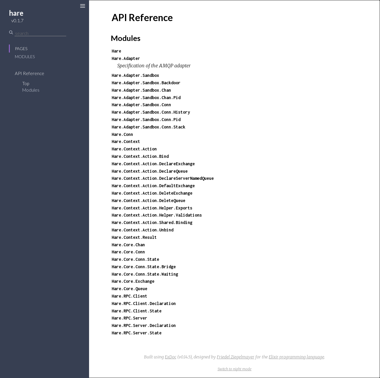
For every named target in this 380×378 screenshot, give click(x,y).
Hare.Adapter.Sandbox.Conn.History (151, 112)
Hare (116, 50)
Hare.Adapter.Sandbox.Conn (141, 104)
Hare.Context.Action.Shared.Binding (152, 222)
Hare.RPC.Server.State (137, 332)
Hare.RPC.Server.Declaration (144, 325)
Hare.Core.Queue (129, 288)
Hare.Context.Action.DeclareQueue (150, 171)
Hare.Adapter (126, 58)
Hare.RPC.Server (129, 317)
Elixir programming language (296, 357)
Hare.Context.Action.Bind (140, 156)
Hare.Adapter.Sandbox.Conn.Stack (148, 126)
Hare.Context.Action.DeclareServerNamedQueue (163, 178)
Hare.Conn (122, 134)
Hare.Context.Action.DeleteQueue (148, 200)
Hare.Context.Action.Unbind (142, 229)
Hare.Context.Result (134, 237)
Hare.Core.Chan (128, 244)
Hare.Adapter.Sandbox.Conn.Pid (146, 119)
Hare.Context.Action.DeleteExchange (152, 193)
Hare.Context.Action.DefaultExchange (153, 185)
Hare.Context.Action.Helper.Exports (152, 207)
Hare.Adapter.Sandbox (135, 75)
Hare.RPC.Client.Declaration (144, 303)
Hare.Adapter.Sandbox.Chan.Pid (146, 97)
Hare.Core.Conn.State (135, 259)
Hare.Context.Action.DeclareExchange (153, 163)
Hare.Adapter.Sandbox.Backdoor (146, 82)
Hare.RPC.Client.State (137, 310)
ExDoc (170, 357)
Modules (25, 56)
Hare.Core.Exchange (133, 281)
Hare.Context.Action (134, 148)
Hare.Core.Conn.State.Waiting (145, 274)
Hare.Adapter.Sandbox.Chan (141, 90)
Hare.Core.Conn (128, 251)
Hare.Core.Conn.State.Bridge (144, 266)
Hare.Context (126, 141)
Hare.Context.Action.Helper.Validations (157, 214)
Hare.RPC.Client (129, 295)
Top (25, 83)
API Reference (29, 73)
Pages (21, 48)
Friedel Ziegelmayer (235, 357)
